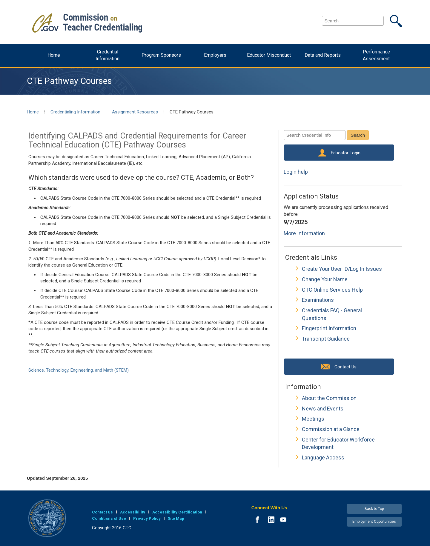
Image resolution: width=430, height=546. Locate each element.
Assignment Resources (135, 112)
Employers (215, 55)
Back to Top (374, 509)
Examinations (318, 300)
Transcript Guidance (326, 339)
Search (358, 135)
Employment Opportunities (374, 521)
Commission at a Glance (331, 429)
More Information (304, 233)
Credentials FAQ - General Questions (332, 314)
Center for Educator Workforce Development (338, 443)
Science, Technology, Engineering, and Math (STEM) (78, 370)
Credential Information (107, 55)
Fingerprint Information (329, 328)
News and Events (322, 408)
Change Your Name (325, 279)
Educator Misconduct (269, 55)
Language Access (323, 457)
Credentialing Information (75, 112)
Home (53, 55)
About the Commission (329, 398)
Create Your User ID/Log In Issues (342, 269)
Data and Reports (323, 55)
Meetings (313, 419)
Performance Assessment (376, 55)
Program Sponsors (161, 55)
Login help (296, 172)
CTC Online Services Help (332, 290)
